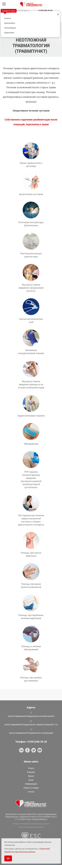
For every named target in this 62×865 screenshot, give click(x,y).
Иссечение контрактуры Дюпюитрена (31, 224)
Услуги (31, 768)
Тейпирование (31, 443)
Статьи (31, 791)
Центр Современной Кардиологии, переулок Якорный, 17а (31, 724)
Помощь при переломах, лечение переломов (31, 617)
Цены (31, 780)
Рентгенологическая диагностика (31, 255)
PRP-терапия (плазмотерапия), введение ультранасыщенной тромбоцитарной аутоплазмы (31, 479)
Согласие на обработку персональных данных (31, 823)
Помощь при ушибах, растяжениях (31, 679)
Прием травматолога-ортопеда (31, 164)
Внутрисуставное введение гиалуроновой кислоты (31, 287)
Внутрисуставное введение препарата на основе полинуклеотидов (31, 384)
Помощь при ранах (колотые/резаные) (31, 585)
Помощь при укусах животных (31, 554)
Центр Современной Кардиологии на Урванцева (31, 733)
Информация (31, 783)
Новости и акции (31, 787)
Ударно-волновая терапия (31, 415)
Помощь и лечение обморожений (31, 648)
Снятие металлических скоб (31, 320)
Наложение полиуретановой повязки (31, 352)
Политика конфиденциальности (31, 827)
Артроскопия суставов (31, 194)
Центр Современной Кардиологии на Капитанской (31, 716)
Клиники (31, 772)
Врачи (31, 776)
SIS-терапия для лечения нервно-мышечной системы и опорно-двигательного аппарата (31, 520)
